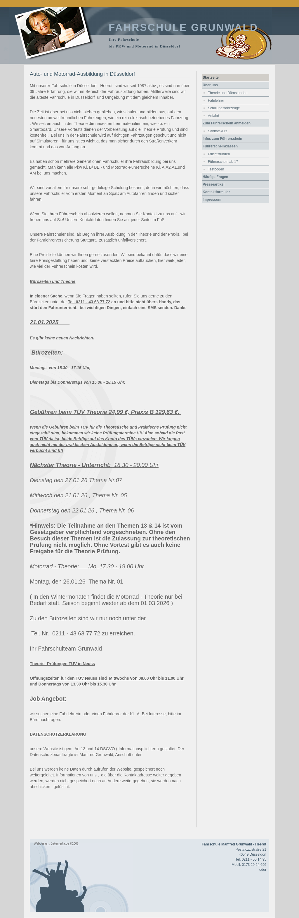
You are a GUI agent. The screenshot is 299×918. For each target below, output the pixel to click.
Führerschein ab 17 (223, 162)
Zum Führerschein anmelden (227, 123)
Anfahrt (213, 116)
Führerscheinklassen (220, 146)
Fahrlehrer (216, 100)
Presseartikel (214, 184)
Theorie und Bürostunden (227, 93)
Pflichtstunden (219, 154)
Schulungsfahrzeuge (224, 108)
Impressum (212, 200)
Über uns (210, 85)
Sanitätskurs (217, 131)
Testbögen (216, 169)
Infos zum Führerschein (222, 139)
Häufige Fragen (215, 177)
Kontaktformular (216, 192)
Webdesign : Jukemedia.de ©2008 (56, 843)
